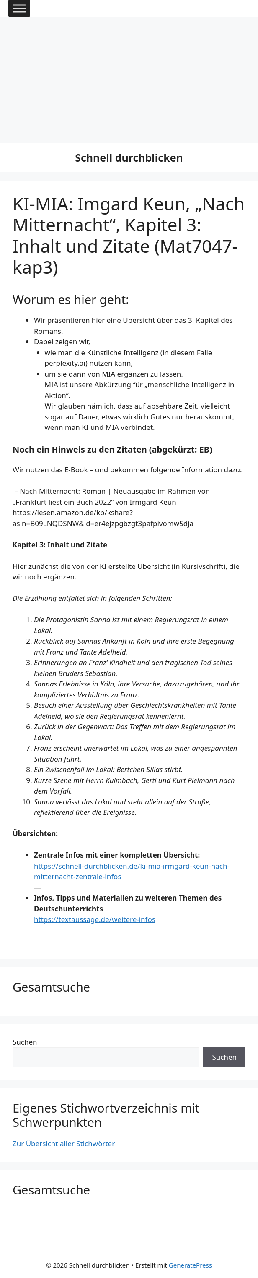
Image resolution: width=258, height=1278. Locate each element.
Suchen (25, 1042)
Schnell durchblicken (129, 157)
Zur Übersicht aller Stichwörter (64, 1143)
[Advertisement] (129, 80)
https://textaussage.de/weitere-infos (94, 919)
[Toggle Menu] (19, 8)
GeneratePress (190, 1265)
